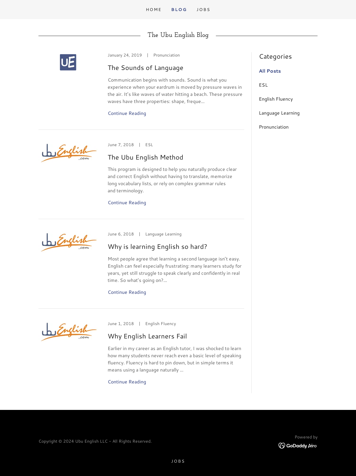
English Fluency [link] (276, 98)
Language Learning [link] (279, 112)
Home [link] (154, 10)
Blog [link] (179, 10)
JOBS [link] (203, 10)
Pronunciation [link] (274, 126)
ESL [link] (263, 84)
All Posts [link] (270, 70)
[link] (141, 91)
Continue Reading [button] (127, 113)
